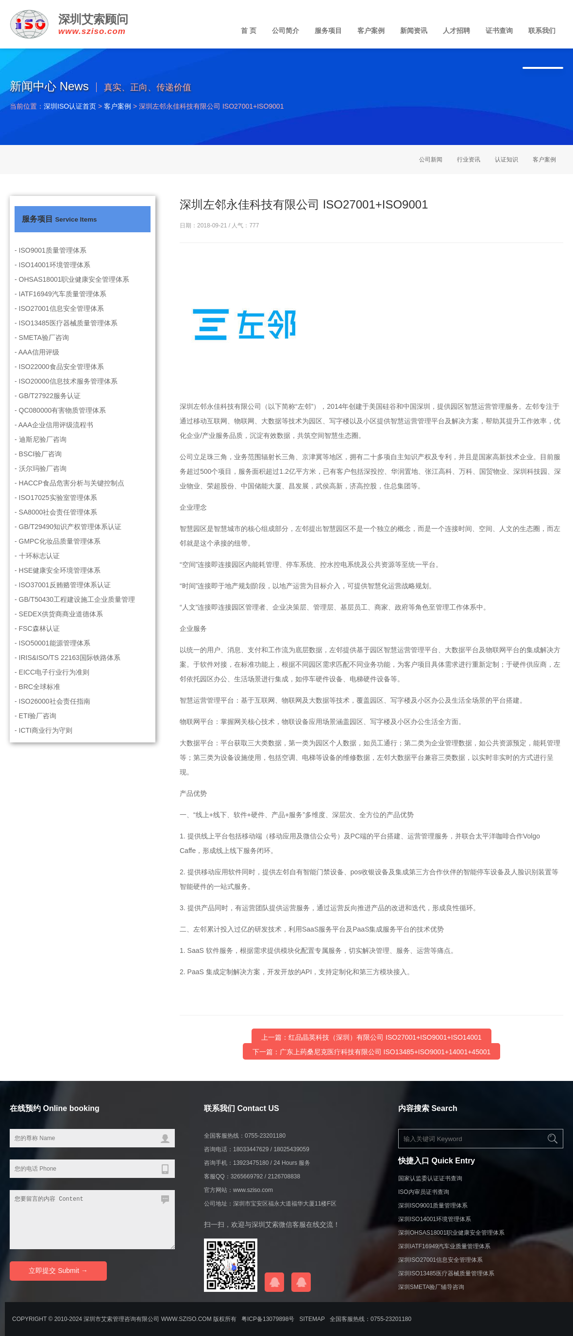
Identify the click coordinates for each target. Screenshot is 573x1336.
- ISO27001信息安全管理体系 (59, 318)
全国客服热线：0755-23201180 (370, 1319)
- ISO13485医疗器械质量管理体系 (66, 333)
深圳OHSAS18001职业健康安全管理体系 (451, 1232)
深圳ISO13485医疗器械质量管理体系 (446, 1273)
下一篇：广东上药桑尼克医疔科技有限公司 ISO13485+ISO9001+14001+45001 (372, 1052)
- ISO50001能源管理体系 (52, 653)
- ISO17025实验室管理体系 (56, 507)
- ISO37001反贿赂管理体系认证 (63, 594)
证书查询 (499, 30)
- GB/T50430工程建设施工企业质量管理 (75, 609)
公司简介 (285, 30)
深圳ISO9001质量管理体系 (433, 1205)
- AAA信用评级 (37, 362)
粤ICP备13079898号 (267, 1319)
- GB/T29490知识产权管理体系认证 (68, 536)
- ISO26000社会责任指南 (52, 711)
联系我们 (542, 30)
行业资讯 (468, 159)
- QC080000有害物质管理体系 (60, 420)
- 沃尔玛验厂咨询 (41, 478)
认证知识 (506, 159)
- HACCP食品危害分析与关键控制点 (69, 493)
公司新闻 (430, 159)
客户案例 (371, 30)
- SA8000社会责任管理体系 (56, 522)
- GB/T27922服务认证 (48, 405)
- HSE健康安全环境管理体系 (58, 580)
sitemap (312, 1319)
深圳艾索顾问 (93, 19)
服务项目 (328, 30)
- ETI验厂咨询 (35, 725)
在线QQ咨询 (274, 1282)
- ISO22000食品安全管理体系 (59, 376)
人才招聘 (456, 30)
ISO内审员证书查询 (423, 1192)
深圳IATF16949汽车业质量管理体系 (444, 1246)
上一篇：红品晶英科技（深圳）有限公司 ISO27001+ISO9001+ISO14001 (371, 1038)
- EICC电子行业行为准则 (52, 682)
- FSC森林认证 (37, 638)
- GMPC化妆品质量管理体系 (58, 551)
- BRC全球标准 (37, 696)
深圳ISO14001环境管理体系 (434, 1219)
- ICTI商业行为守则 (43, 740)
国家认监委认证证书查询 (430, 1178)
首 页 (248, 30)
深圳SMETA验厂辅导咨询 (431, 1287)
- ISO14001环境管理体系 (52, 274)
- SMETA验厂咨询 (42, 347)
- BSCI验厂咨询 (38, 463)
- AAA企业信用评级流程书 (54, 434)
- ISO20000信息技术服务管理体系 (66, 391)
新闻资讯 (413, 30)
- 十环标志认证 (37, 565)
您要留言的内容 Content (92, 1219)
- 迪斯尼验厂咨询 (41, 449)
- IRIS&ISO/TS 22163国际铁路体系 (67, 667)
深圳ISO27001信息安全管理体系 (440, 1259)
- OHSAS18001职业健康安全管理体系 (72, 289)
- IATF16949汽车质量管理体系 (60, 303)
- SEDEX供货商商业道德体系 (59, 624)
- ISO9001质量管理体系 (50, 260)
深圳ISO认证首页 (70, 106)
